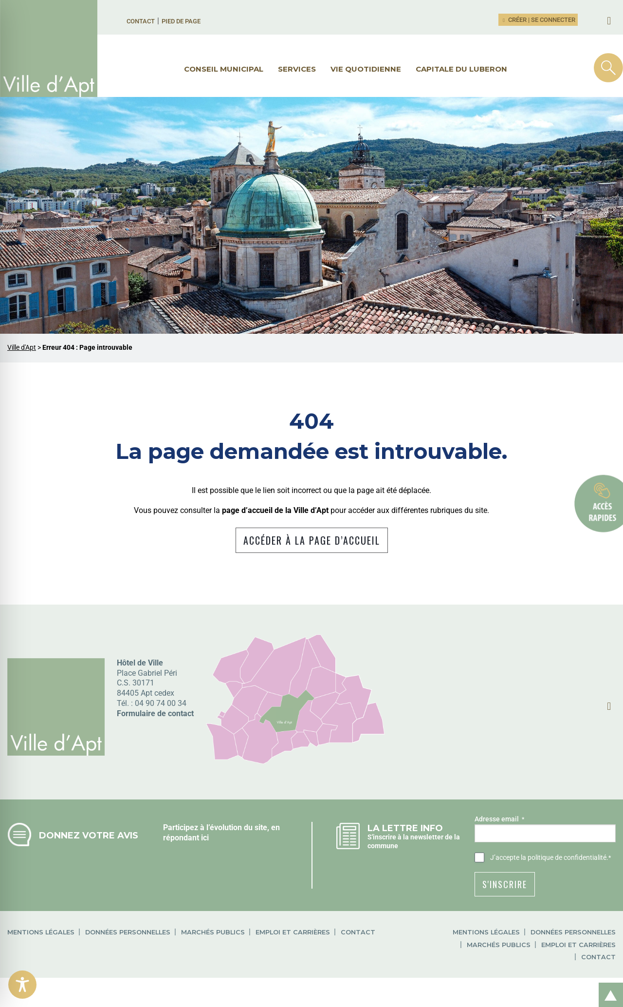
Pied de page (181, 21)
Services (297, 69)
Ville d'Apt (21, 347)
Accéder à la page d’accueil (311, 540)
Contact (141, 21)
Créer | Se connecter (538, 19)
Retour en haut (607, 984)
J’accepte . (550, 858)
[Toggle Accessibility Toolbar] (22, 984)
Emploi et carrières (293, 932)
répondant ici (186, 837)
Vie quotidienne (365, 69)
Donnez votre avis (88, 835)
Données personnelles (127, 932)
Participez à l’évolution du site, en (221, 827)
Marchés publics (213, 932)
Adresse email (499, 819)
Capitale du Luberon (461, 69)
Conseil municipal (223, 69)
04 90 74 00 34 (160, 703)
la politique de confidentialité (563, 857)
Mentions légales (40, 932)
